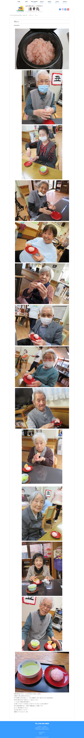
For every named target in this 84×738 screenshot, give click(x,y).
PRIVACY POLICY (42, 731)
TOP (18, 14)
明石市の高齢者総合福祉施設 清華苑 (26, 8)
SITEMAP (40, 732)
